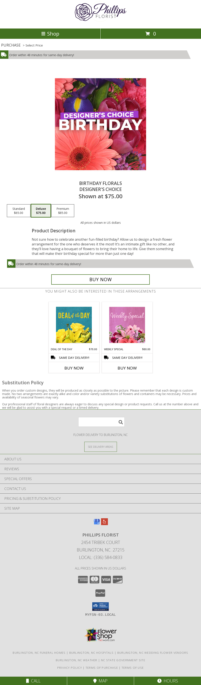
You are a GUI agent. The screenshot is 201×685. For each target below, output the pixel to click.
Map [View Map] (100, 681)
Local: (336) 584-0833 (100, 557)
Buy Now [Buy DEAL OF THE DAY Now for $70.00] (74, 368)
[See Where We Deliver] (100, 447)
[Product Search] (101, 422)
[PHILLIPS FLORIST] (100, 22)
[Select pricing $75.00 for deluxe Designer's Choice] (40, 210)
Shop (50, 33)
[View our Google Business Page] (96, 523)
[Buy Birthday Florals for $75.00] (100, 279)
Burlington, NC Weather (76, 660)
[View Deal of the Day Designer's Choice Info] (74, 325)
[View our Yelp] (104, 523)
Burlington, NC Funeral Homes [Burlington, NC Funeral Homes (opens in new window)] (39, 653)
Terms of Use (133, 668)
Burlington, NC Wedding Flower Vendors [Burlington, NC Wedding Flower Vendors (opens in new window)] (152, 653)
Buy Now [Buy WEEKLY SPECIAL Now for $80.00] (127, 368)
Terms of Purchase (102, 668)
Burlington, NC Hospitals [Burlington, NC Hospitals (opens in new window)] (91, 653)
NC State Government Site (123, 660)
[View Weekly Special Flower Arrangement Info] (127, 325)
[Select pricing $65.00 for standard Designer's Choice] (18, 210)
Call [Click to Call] (33, 681)
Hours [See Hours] (167, 681)
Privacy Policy (69, 668)
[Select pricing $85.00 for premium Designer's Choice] (62, 210)
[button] (100, 606)
